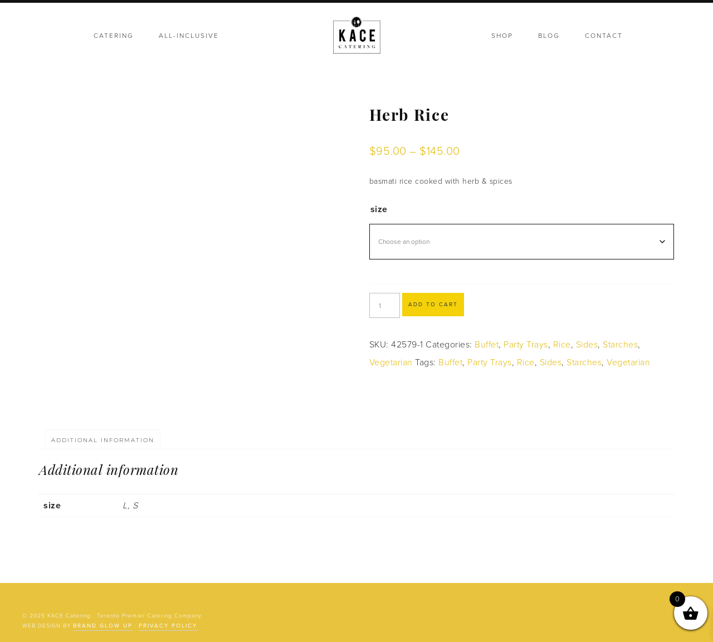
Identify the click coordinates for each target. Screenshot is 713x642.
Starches (620, 344)
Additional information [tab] (102, 440)
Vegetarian (391, 362)
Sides (587, 344)
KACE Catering (356, 36)
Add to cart (433, 304)
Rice (562, 344)
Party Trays (526, 344)
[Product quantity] (384, 305)
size (379, 209)
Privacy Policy (168, 626)
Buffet (487, 344)
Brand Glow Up (103, 626)
